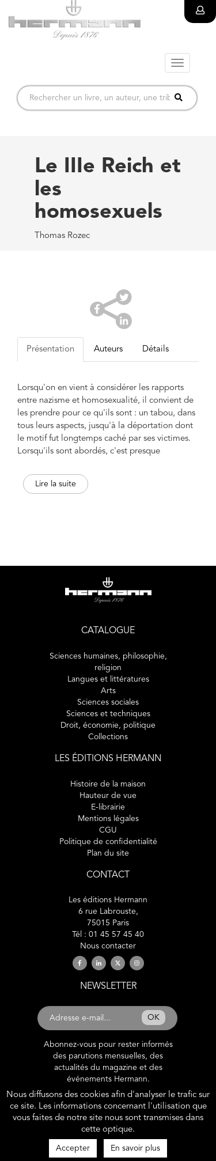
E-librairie (108, 807)
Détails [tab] (155, 349)
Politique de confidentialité (108, 842)
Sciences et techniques (108, 714)
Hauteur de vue (108, 796)
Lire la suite (55, 484)
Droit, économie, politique (108, 725)
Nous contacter (108, 946)
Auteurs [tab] (108, 349)
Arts (108, 691)
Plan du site (108, 853)
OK (153, 1017)
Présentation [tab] (50, 349)
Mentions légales (108, 819)
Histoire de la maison (108, 784)
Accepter (73, 1148)
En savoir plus (135, 1148)
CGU (108, 830)
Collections (108, 737)
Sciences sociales (108, 702)
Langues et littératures (108, 679)
